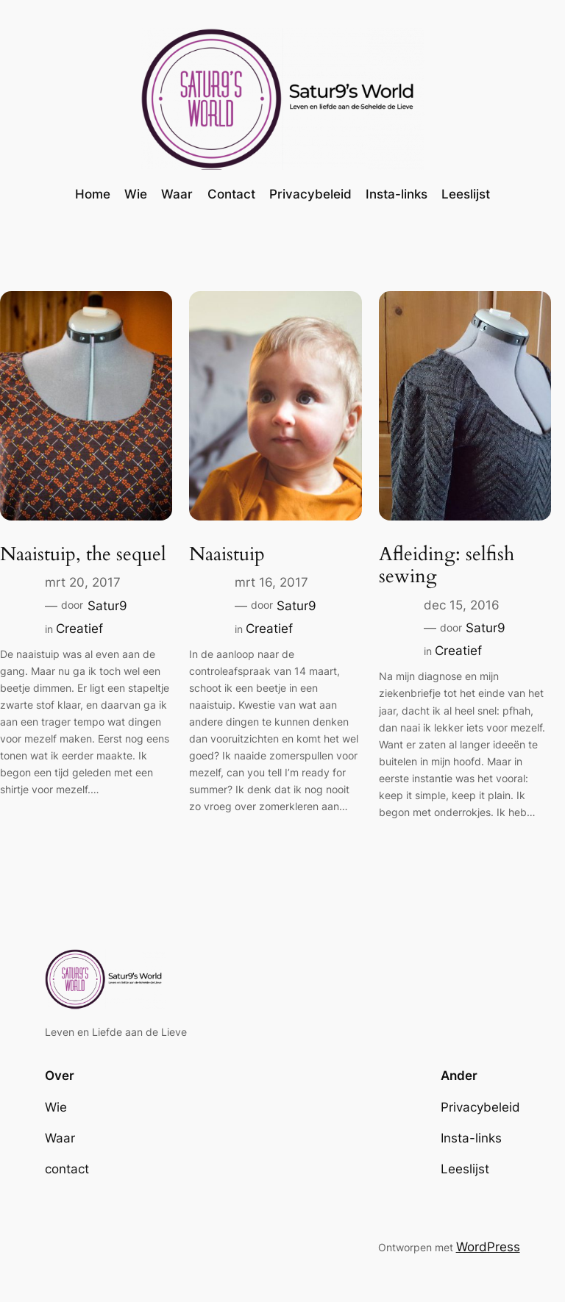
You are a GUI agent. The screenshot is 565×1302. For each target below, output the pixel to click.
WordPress (488, 1247)
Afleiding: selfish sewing (446, 566)
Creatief (79, 628)
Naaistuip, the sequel (83, 554)
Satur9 (107, 605)
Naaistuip (227, 554)
